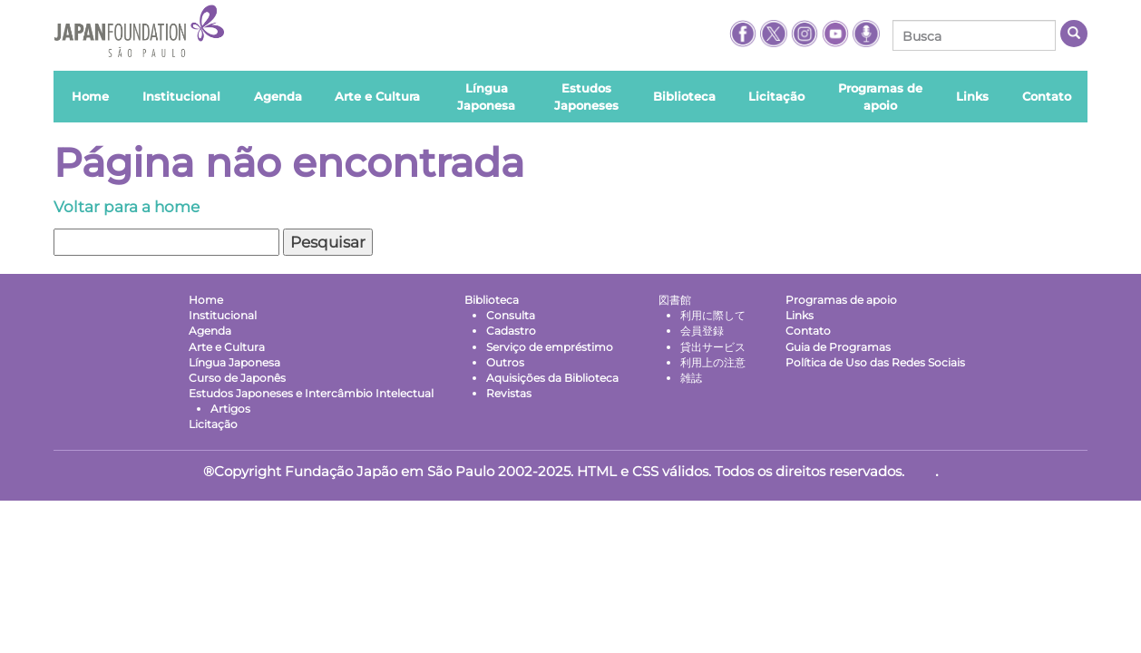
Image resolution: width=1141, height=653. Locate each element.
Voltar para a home (127, 207)
